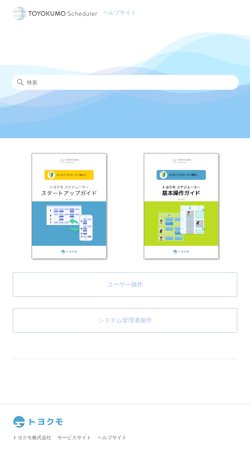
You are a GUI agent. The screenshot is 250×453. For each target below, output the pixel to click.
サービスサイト (74, 437)
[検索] (125, 82)
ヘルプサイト (112, 437)
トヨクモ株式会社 (32, 437)
